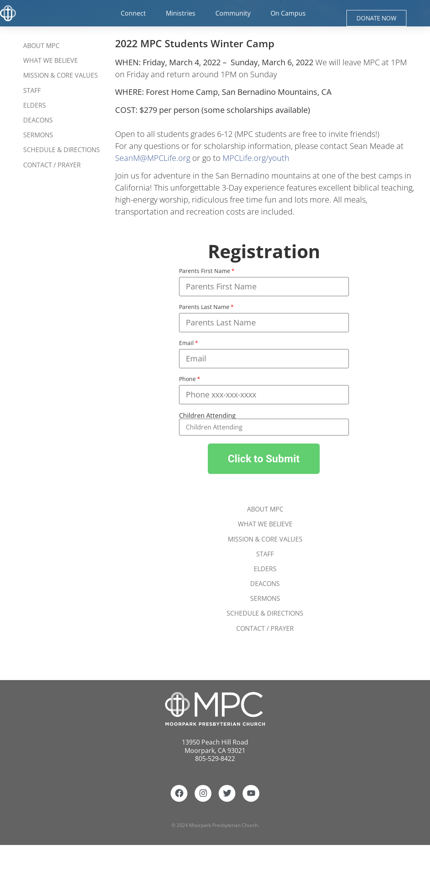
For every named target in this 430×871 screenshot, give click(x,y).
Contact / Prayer (52, 165)
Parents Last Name (204, 307)
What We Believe (50, 60)
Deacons (38, 120)
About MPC (41, 45)
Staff (32, 90)
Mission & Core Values (60, 75)
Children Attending (207, 415)
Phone (187, 379)
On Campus (289, 13)
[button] (264, 459)
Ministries (182, 13)
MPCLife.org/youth (256, 158)
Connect (135, 13)
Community (234, 13)
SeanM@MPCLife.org (152, 158)
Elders (34, 105)
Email (186, 343)
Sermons (38, 135)
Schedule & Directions (61, 150)
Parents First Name (204, 271)
